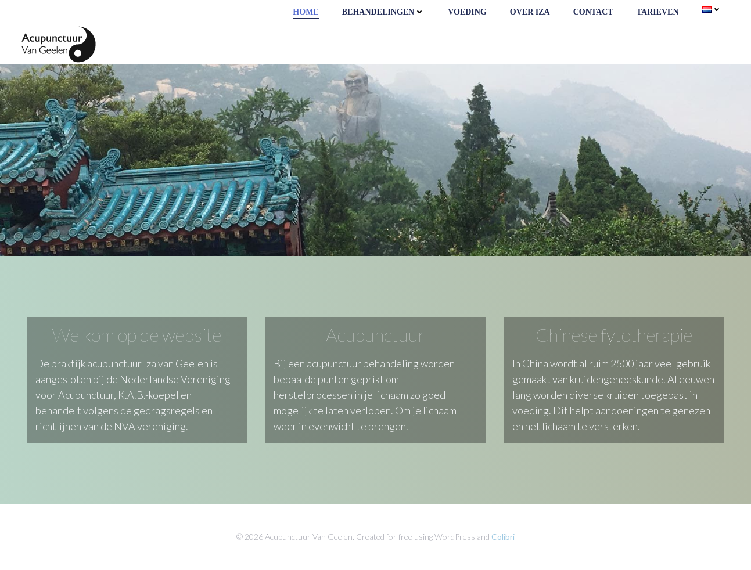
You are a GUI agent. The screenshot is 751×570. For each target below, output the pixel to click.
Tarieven (658, 12)
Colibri (503, 537)
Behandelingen (383, 12)
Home (305, 12)
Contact (593, 12)
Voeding (467, 12)
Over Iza (530, 12)
